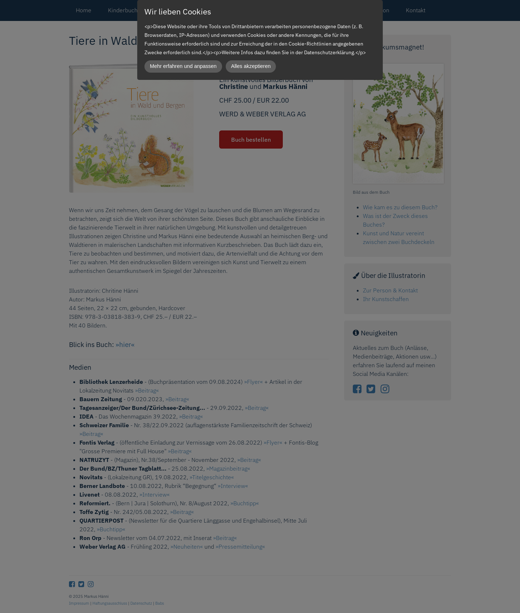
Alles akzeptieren (251, 66)
